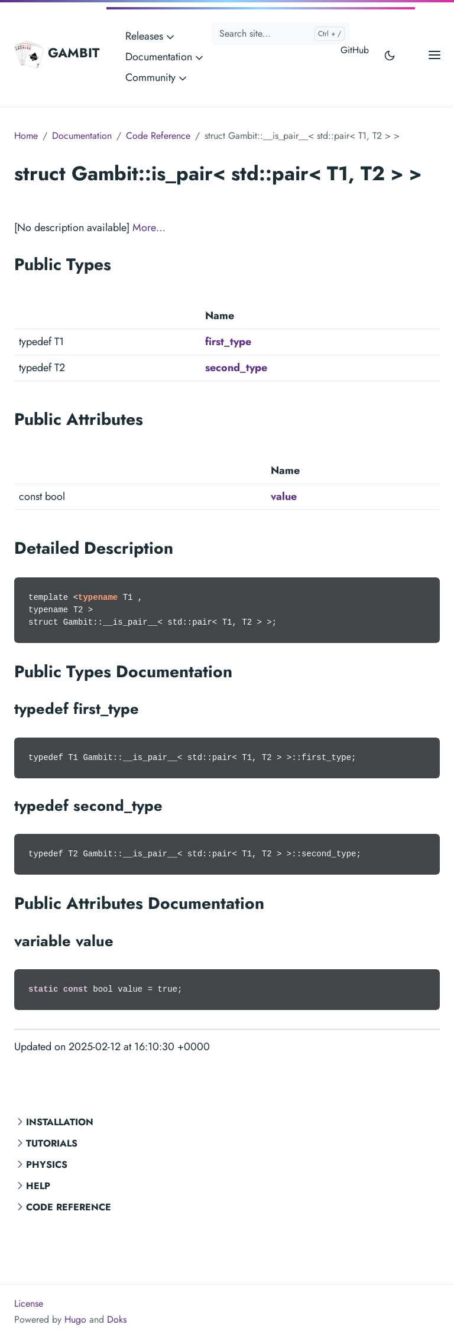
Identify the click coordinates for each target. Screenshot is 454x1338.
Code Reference (68, 1207)
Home (26, 135)
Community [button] (157, 77)
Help (38, 1186)
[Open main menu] (434, 54)
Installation (59, 1122)
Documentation (82, 135)
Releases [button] (150, 36)
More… (149, 227)
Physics (46, 1164)
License (28, 1303)
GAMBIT (56, 54)
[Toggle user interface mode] (389, 54)
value (284, 496)
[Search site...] (281, 33)
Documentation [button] (165, 56)
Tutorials (51, 1143)
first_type (228, 341)
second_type (236, 367)
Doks (117, 1319)
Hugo (75, 1319)
